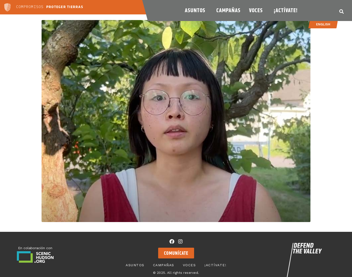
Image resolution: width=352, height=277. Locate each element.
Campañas (228, 10)
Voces (257, 10)
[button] (341, 11)
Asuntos (196, 10)
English (323, 24)
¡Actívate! (287, 10)
